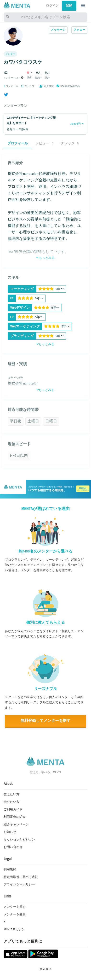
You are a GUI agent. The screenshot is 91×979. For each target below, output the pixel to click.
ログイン (52, 5)
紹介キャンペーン (16, 824)
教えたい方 (11, 794)
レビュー (44, 143)
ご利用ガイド (13, 809)
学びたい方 (11, 802)
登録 (69, 5)
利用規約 (10, 869)
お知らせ (10, 832)
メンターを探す (15, 906)
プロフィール (17, 143)
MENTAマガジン (14, 929)
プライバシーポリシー (19, 884)
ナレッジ (70, 143)
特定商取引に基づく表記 (21, 877)
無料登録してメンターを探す (45, 721)
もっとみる (45, 258)
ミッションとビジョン (19, 839)
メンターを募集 (15, 914)
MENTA (46, 969)
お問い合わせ (13, 847)
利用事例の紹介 (15, 817)
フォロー (79, 29)
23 (22, 86)
